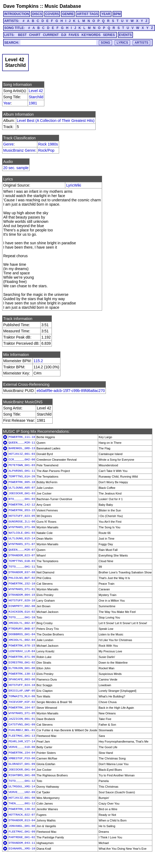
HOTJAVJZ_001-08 (22, 797)
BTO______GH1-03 (22, 499)
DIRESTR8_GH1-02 (22, 662)
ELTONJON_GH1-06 (22, 668)
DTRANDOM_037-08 (22, 572)
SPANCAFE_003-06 (22, 679)
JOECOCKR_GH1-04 (22, 769)
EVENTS (125, 35)
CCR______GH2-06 (22, 459)
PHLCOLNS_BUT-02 (22, 578)
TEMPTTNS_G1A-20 (22, 476)
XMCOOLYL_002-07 (22, 623)
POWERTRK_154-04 (22, 752)
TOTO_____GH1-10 (22, 617)
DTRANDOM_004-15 (22, 595)
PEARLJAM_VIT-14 (22, 741)
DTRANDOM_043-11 (22, 843)
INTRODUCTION (16, 14)
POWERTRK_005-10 (22, 482)
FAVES (74, 35)
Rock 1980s (48, 144)
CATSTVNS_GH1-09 (22, 724)
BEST (22, 35)
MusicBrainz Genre (19, 150)
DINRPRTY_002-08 (22, 606)
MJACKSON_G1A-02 (22, 611)
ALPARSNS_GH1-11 (22, 470)
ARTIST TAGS (87, 14)
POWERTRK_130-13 (22, 673)
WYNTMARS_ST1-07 (22, 544)
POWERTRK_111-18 (22, 437)
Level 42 (36, 91)
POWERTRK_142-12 (22, 504)
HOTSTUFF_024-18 (22, 685)
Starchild (36, 97)
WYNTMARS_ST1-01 (22, 589)
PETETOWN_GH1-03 (22, 465)
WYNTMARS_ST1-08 (22, 527)
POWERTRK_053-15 (22, 510)
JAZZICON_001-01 (22, 719)
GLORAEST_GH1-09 (22, 764)
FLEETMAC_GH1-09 (22, 831)
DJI (63, 35)
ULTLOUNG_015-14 (22, 538)
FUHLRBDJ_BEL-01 (22, 730)
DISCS (37, 14)
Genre (8, 144)
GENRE (68, 14)
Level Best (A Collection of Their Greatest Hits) (56, 120)
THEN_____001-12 (22, 803)
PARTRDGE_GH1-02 (22, 837)
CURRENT (51, 35)
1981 (33, 103)
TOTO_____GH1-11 (22, 566)
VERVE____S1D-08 (22, 747)
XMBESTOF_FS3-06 (22, 758)
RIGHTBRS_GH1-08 (22, 775)
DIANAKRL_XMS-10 (22, 848)
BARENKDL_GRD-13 (22, 448)
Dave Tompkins (21, 6)
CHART (34, 35)
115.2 (38, 361)
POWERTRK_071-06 (22, 657)
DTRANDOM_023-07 (22, 555)
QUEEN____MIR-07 (22, 549)
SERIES (109, 35)
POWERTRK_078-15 (22, 645)
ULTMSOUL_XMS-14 (22, 786)
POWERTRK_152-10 (22, 583)
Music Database (63, 6)
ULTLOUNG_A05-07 (22, 487)
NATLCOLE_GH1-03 (22, 533)
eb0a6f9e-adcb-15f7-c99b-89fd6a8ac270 (71, 390)
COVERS (52, 14)
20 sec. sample (15, 168)
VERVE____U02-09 (22, 792)
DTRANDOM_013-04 (22, 820)
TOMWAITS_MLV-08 (22, 696)
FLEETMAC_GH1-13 (22, 735)
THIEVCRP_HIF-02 (22, 702)
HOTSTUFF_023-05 (22, 516)
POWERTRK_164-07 (22, 707)
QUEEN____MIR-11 (22, 442)
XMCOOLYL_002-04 (22, 640)
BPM (117, 14)
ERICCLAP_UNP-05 (22, 690)
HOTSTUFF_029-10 (22, 600)
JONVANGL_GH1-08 (22, 826)
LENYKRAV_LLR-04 (22, 651)
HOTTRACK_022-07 (22, 814)
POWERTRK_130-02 (22, 809)
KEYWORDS (91, 35)
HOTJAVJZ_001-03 (22, 454)
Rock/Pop (46, 150)
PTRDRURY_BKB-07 (22, 628)
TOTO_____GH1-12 (22, 781)
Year (7, 103)
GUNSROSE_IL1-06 (22, 521)
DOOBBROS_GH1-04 (22, 634)
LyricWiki (73, 185)
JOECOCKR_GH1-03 (22, 493)
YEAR (105, 14)
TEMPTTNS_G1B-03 (22, 561)
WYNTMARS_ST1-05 (22, 713)
